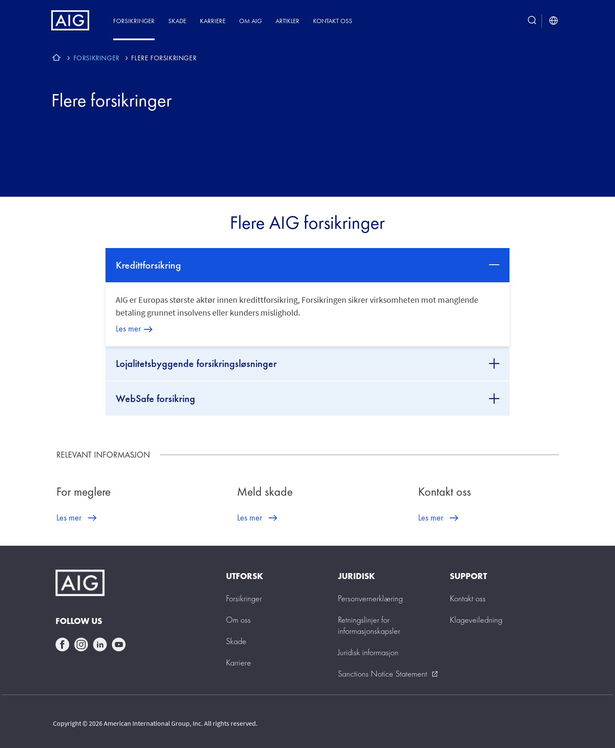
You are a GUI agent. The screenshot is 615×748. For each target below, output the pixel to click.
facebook (62, 644)
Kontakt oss (332, 21)
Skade (177, 21)
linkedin (100, 644)
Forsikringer (134, 21)
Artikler (287, 21)
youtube (119, 644)
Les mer (128, 328)
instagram (81, 644)
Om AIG (250, 21)
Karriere (213, 21)
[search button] (532, 21)
